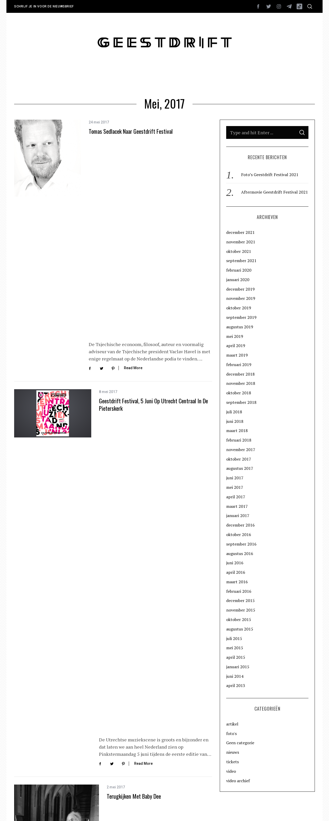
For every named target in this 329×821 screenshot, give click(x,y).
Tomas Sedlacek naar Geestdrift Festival (131, 144)
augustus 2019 (239, 327)
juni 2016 (234, 563)
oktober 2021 (238, 251)
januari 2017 (237, 515)
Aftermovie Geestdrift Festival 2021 (274, 192)
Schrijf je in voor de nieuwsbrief (44, 6)
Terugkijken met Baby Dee (134, 332)
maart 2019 (237, 355)
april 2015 (235, 657)
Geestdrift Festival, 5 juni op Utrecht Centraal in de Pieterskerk (153, 227)
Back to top (301, 810)
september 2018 (241, 402)
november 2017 (240, 449)
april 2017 (235, 497)
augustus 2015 (239, 629)
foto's (231, 733)
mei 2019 (234, 336)
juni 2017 (234, 478)
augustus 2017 (239, 468)
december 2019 (240, 289)
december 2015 (240, 600)
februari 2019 (238, 364)
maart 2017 (237, 506)
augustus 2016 (239, 553)
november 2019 (240, 298)
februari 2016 (238, 591)
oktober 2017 (238, 459)
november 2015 (240, 610)
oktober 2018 (238, 393)
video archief (238, 781)
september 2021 (241, 260)
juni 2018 (234, 421)
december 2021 (240, 232)
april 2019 (235, 345)
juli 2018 (234, 412)
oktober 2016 (238, 534)
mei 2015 (234, 648)
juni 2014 (234, 676)
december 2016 (240, 525)
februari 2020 (238, 270)
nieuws (232, 752)
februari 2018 (238, 440)
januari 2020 (237, 279)
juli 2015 (234, 638)
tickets (232, 762)
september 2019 (241, 317)
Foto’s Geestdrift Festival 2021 (269, 174)
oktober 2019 (238, 308)
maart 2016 (237, 582)
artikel (232, 724)
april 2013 (235, 685)
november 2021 (240, 242)
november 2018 (240, 383)
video (231, 771)
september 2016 (241, 544)
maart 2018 (237, 430)
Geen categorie (240, 743)
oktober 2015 (238, 619)
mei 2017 (234, 487)
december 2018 (240, 374)
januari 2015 (237, 667)
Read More (133, 178)
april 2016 (235, 572)
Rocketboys (87, 810)
